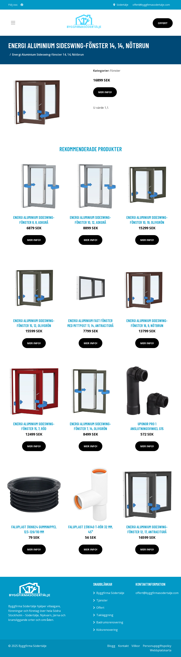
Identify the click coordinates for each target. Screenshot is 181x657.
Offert (163, 23)
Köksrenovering (107, 630)
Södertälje (122, 4)
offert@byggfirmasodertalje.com (151, 4)
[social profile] (22, 4)
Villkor (136, 646)
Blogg (111, 646)
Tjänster (102, 600)
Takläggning (104, 615)
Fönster (115, 71)
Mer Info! (105, 92)
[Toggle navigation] (13, 22)
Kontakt (123, 646)
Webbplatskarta (160, 650)
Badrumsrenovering (109, 622)
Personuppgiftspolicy (157, 646)
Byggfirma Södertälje (110, 593)
